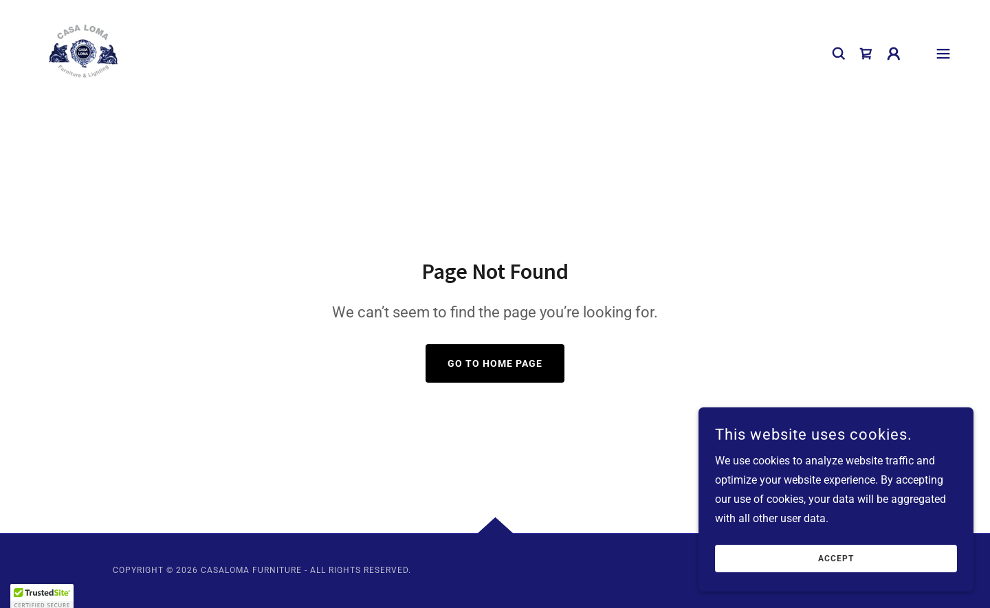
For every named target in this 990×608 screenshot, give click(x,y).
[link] (83, 52)
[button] (894, 53)
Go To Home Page (495, 363)
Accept (836, 558)
